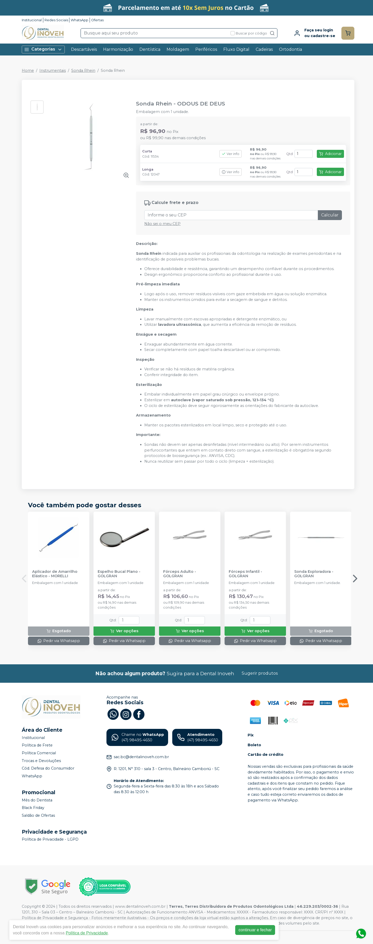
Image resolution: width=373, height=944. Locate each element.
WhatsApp (79, 20)
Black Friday (33, 807)
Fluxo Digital (236, 49)
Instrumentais (52, 70)
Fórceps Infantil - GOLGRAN (245, 573)
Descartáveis (84, 49)
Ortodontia (290, 49)
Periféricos (206, 49)
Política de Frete (37, 745)
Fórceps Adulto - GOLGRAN (179, 573)
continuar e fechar (255, 930)
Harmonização (118, 49)
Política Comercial (39, 753)
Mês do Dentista (37, 800)
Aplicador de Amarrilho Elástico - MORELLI (54, 573)
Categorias (43, 49)
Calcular (330, 215)
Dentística (149, 49)
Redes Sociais (56, 20)
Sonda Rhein (83, 70)
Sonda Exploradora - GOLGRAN (313, 573)
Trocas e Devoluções (41, 760)
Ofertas (97, 20)
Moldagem (178, 49)
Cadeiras (264, 49)
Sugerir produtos (260, 673)
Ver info (230, 154)
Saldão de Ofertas (38, 815)
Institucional (32, 20)
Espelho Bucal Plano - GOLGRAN (119, 573)
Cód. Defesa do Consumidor (48, 768)
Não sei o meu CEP (162, 223)
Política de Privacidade (87, 933)
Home (28, 70)
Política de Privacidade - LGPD (50, 839)
